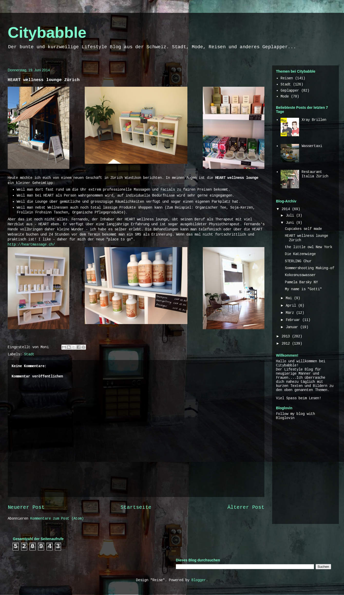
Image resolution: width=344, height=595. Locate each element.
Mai (290, 298)
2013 (287, 336)
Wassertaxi (312, 146)
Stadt (29, 354)
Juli (291, 215)
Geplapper (290, 91)
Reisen (287, 78)
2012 (287, 344)
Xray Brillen (314, 120)
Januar (293, 327)
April (292, 306)
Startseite (136, 507)
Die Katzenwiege (300, 254)
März (291, 313)
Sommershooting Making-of (309, 268)
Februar (294, 320)
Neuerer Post (26, 507)
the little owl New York (308, 247)
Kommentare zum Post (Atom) (57, 518)
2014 (287, 209)
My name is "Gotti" (303, 289)
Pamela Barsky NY (301, 282)
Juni (291, 223)
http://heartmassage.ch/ (31, 244)
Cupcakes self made (303, 229)
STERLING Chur (298, 261)
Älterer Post (245, 507)
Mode (285, 96)
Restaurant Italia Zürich (315, 174)
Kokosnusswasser (300, 275)
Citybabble (47, 32)
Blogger (199, 580)
